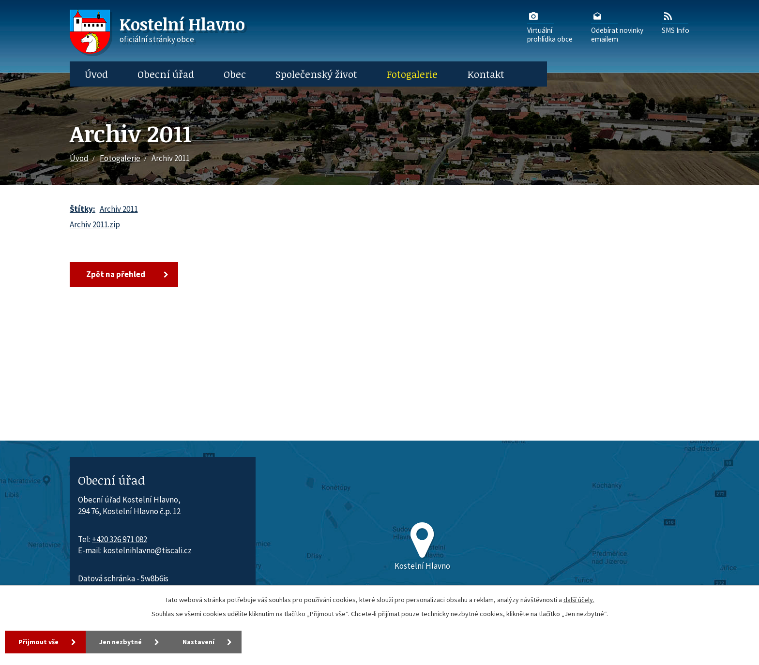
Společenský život (316, 74)
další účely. (578, 599)
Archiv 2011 (119, 209)
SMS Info (675, 22)
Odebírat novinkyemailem (617, 27)
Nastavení (198, 641)
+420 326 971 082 (119, 539)
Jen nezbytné (120, 641)
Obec (235, 74)
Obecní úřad (165, 74)
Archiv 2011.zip (95, 224)
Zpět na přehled (115, 274)
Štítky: (82, 209)
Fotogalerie (412, 74)
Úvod (96, 74)
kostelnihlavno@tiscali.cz (147, 550)
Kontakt (486, 74)
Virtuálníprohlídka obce (550, 27)
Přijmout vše (38, 641)
